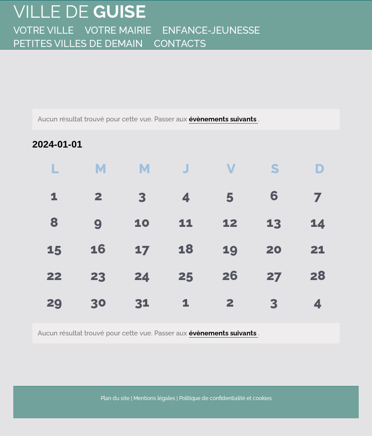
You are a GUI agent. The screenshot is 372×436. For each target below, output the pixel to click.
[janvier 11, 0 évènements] (186, 225)
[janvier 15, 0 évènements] (54, 252)
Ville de (79, 11)
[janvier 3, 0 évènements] (142, 199)
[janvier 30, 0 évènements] (98, 305)
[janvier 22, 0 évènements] (54, 278)
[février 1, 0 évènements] (186, 305)
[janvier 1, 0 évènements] (54, 199)
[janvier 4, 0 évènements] (186, 199)
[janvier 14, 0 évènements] (318, 225)
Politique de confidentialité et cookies (225, 398)
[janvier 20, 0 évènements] (274, 252)
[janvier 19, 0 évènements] (230, 252)
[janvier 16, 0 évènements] (98, 252)
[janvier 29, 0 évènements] (54, 305)
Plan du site (115, 398)
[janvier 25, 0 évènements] (186, 278)
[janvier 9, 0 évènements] (98, 225)
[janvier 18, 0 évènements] (186, 252)
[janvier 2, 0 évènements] (98, 199)
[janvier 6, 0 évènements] (274, 199)
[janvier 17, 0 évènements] (142, 252)
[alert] (186, 119)
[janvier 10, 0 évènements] (142, 225)
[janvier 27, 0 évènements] (274, 278)
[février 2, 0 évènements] (230, 305)
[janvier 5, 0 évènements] (230, 199)
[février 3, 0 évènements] (274, 305)
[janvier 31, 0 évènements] (142, 305)
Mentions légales (154, 398)
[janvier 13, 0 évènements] (274, 225)
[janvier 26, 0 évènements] (230, 278)
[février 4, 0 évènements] (318, 305)
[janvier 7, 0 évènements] (318, 199)
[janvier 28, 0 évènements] (318, 278)
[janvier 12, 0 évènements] (230, 225)
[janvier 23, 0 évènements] (98, 278)
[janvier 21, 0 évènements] (318, 252)
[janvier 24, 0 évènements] (142, 278)
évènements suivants (223, 119)
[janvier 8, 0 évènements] (54, 225)
